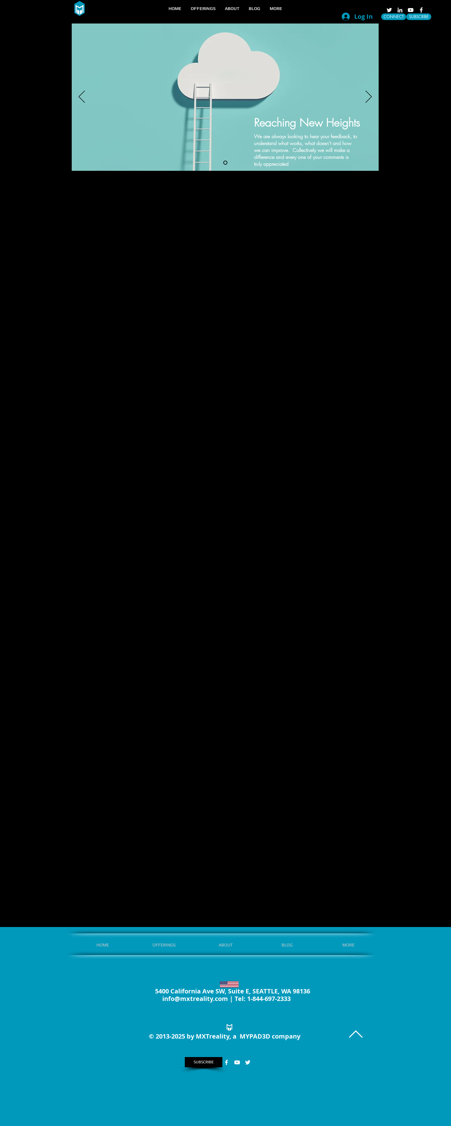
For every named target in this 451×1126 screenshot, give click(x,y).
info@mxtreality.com (195, 998)
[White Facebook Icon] (421, 10)
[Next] (368, 97)
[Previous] (82, 97)
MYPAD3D (255, 1036)
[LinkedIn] (400, 10)
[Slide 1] (225, 163)
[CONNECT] (393, 16)
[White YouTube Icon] (410, 10)
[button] (203, 8)
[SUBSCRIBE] (418, 16)
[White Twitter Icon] (389, 10)
